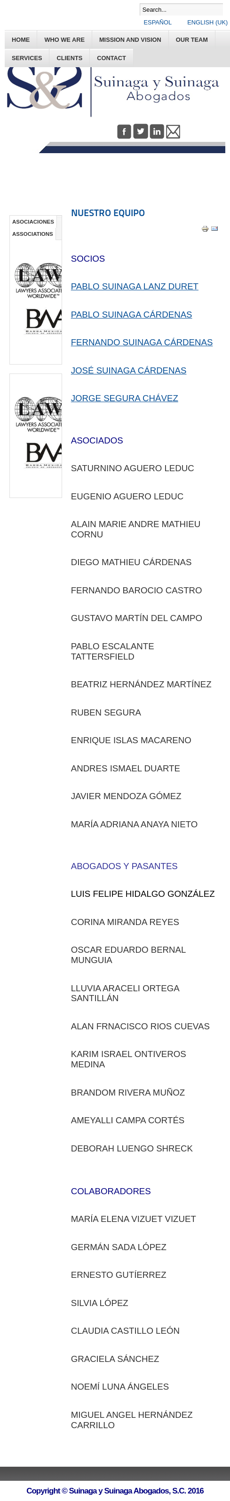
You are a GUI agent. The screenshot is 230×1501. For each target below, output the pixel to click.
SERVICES (27, 58)
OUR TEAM (192, 39)
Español (159, 22)
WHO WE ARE (64, 39)
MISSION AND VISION (130, 39)
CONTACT (111, 58)
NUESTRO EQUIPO (108, 212)
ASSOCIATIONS (32, 234)
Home (21, 39)
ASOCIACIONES (33, 222)
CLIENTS (69, 58)
